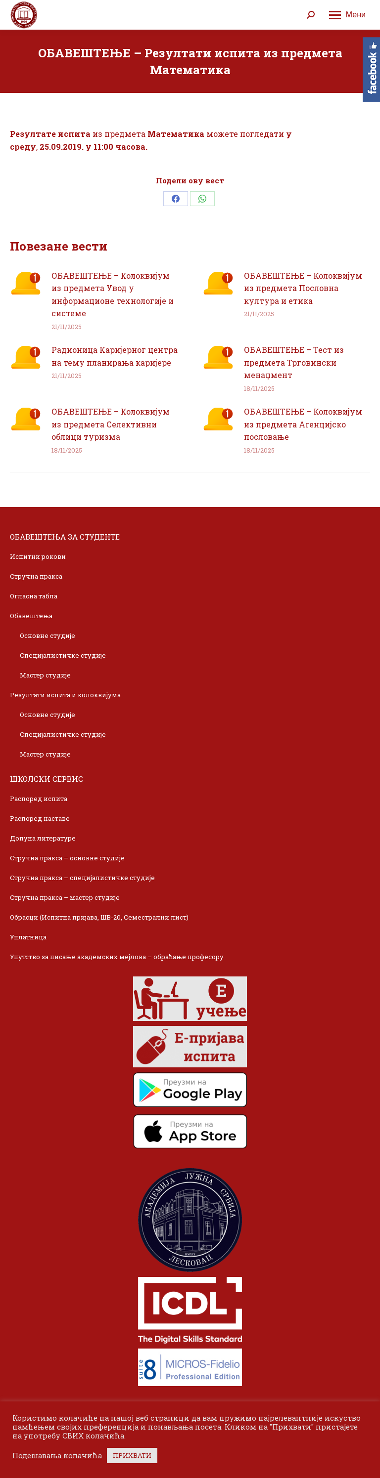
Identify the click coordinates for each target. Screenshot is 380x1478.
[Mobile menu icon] (347, 15)
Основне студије (47, 635)
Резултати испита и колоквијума (65, 694)
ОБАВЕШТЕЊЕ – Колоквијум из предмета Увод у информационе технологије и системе (112, 294)
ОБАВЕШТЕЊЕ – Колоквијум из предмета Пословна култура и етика (303, 288)
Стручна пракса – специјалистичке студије (82, 877)
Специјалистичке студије (63, 655)
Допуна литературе (43, 838)
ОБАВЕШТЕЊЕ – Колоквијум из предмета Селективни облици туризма (110, 424)
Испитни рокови (38, 556)
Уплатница (28, 936)
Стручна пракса (36, 576)
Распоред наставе (40, 818)
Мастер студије (45, 675)
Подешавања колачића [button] (57, 1455)
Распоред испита (38, 798)
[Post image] (26, 283)
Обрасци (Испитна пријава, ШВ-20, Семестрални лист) (99, 917)
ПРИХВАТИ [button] (132, 1455)
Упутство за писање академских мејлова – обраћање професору (117, 956)
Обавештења (31, 615)
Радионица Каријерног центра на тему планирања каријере (114, 356)
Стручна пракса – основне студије (67, 857)
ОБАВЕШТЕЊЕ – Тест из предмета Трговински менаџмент (294, 362)
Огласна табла (33, 595)
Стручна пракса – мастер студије (65, 897)
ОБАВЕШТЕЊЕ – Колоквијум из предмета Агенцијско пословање (303, 424)
